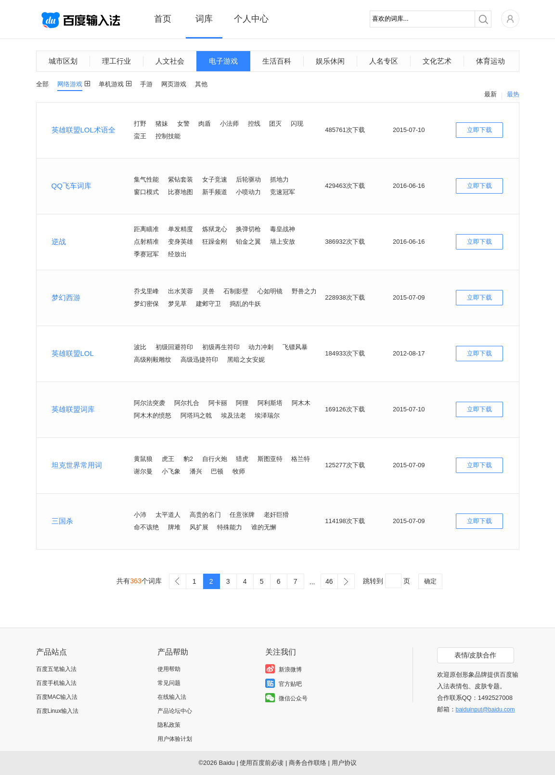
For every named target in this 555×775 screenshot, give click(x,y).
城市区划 (63, 61)
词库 (204, 19)
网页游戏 (173, 84)
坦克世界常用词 (77, 465)
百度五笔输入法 (56, 669)
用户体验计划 (174, 739)
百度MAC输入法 (57, 697)
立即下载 (479, 129)
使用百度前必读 (262, 762)
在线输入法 (171, 697)
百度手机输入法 (56, 683)
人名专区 (383, 61)
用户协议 (344, 762)
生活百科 (276, 61)
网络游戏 (69, 84)
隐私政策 (169, 725)
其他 (201, 84)
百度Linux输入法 (57, 711)
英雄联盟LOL (73, 353)
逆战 (59, 241)
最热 (513, 94)
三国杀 (62, 521)
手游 (146, 84)
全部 (42, 84)
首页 (162, 19)
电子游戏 (223, 61)
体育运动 (490, 61)
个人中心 (251, 19)
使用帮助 (169, 669)
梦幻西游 (66, 297)
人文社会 (169, 61)
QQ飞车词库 (71, 186)
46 (329, 581)
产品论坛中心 (174, 711)
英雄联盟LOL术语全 (84, 130)
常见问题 (169, 683)
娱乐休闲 (330, 61)
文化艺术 (437, 61)
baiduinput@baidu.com (485, 709)
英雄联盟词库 (73, 409)
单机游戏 (111, 84)
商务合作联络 (307, 762)
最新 (490, 94)
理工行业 (116, 61)
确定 (430, 581)
